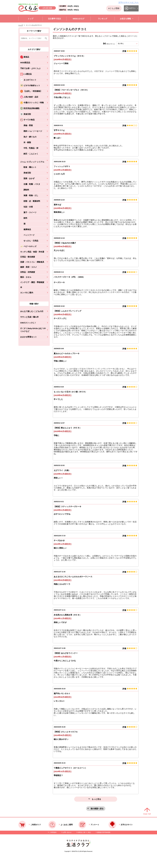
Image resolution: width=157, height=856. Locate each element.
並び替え (125, 43)
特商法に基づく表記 (84, 832)
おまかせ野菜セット (28, 337)
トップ (20, 25)
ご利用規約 (53, 832)
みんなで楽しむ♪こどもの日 (31, 311)
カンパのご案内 (26, 293)
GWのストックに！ (28, 323)
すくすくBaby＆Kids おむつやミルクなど (33, 329)
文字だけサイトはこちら (128, 2)
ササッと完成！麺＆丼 (29, 317)
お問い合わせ (67, 832)
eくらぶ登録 (113, 8)
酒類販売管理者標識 (103, 832)
